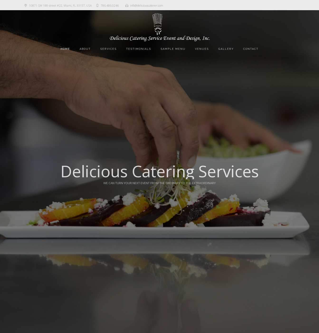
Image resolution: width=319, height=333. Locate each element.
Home (65, 48)
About (85, 48)
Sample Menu (173, 48)
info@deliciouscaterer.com (146, 6)
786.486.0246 (110, 6)
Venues (202, 48)
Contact (250, 48)
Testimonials (138, 48)
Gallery (226, 48)
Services (108, 48)
